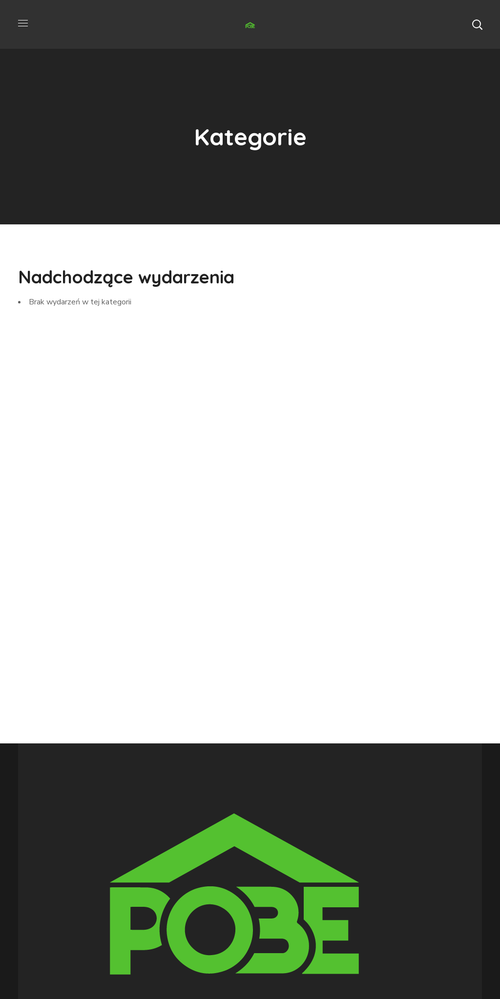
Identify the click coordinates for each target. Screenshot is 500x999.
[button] (477, 24)
